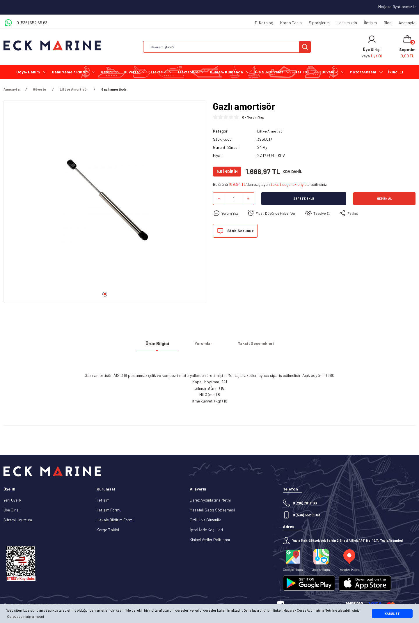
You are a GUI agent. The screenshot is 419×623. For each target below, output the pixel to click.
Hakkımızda (347, 22)
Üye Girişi (11, 509)
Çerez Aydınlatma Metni (210, 499)
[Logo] (52, 45)
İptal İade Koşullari (206, 529)
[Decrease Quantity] (219, 199)
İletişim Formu (109, 509)
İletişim (370, 22)
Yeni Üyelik (12, 499)
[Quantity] (233, 199)
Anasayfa (407, 22)
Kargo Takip (291, 22)
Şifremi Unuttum (17, 519)
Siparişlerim (319, 22)
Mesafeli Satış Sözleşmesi (212, 509)
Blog (388, 22)
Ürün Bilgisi (157, 345)
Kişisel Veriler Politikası (210, 539)
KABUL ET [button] (392, 613)
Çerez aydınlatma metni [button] (25, 616)
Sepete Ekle (304, 199)
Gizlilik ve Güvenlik (205, 519)
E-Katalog (264, 22)
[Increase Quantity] (248, 199)
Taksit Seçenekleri (256, 345)
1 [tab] (104, 294)
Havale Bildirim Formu (115, 519)
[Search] (227, 47)
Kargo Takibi (108, 529)
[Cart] (407, 47)
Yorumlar (203, 345)
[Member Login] (372, 39)
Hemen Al (384, 199)
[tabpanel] (104, 204)
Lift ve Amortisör (272, 130)
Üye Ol (376, 55)
